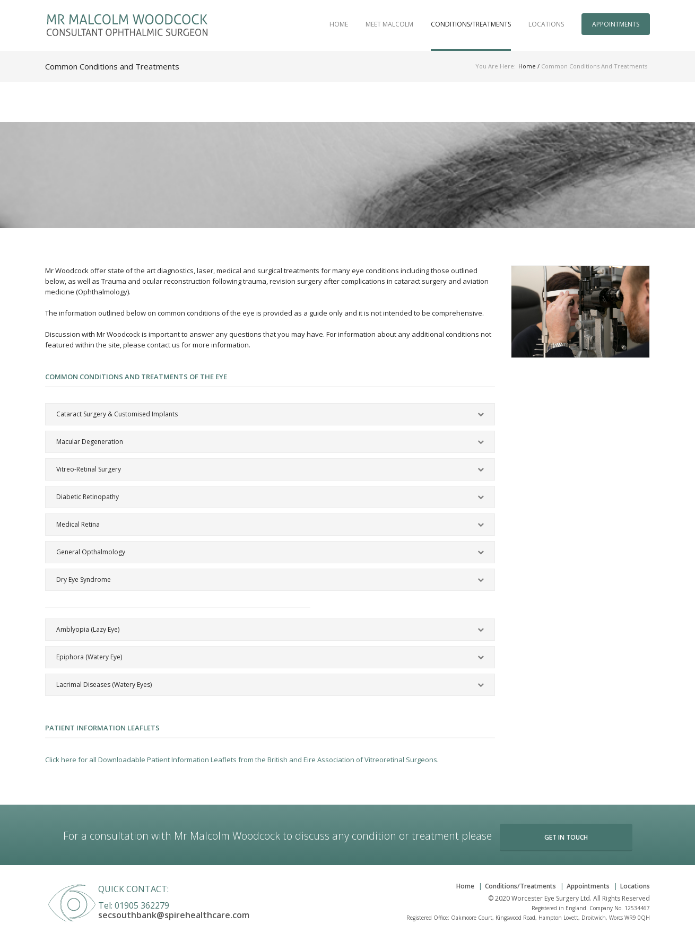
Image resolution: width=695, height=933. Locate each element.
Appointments (615, 24)
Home (338, 24)
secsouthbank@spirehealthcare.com (173, 915)
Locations (546, 24)
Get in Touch (566, 837)
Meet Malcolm (389, 24)
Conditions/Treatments (471, 24)
